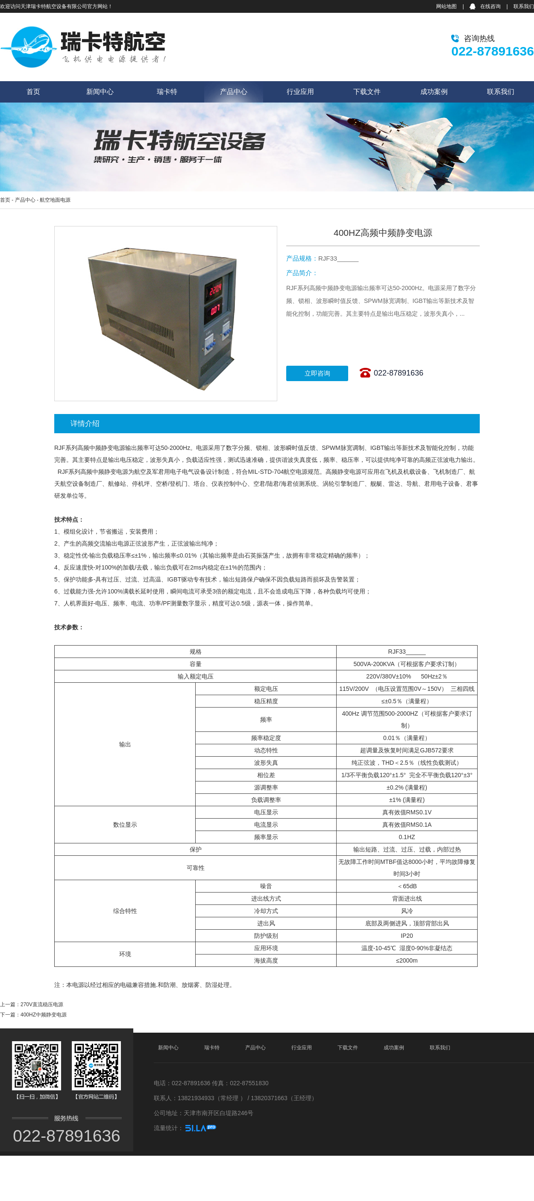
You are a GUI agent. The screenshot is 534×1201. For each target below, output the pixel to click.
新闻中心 (100, 91)
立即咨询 (317, 373)
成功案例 (434, 91)
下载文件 (367, 91)
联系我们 (523, 6)
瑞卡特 (167, 91)
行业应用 (300, 91)
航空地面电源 (55, 200)
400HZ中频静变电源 (44, 1015)
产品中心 (233, 91)
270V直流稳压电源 (42, 1004)
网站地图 (446, 6)
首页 (33, 91)
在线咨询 (490, 6)
